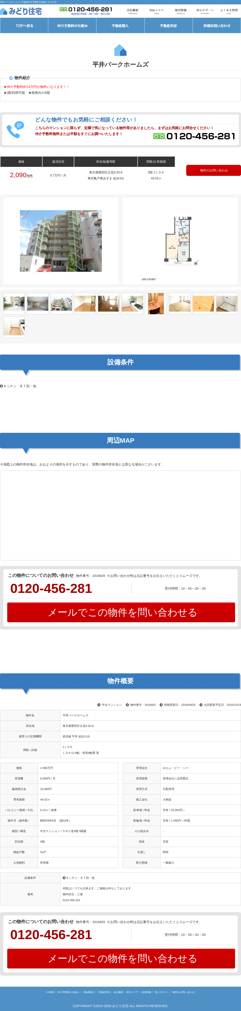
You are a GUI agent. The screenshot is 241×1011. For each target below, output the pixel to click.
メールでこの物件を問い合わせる (121, 612)
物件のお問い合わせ (213, 170)
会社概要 (118, 992)
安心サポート (162, 992)
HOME (50, 992)
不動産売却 (104, 992)
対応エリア (132, 992)
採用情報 (146, 992)
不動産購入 (89, 992)
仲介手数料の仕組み (68, 992)
